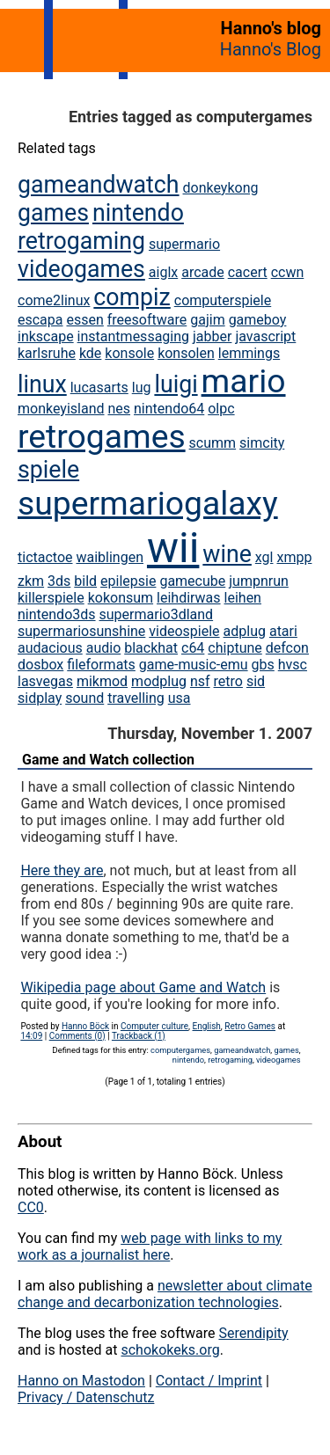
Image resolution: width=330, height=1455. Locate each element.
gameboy (258, 319)
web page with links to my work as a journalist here (150, 1246)
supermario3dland (156, 614)
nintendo (138, 213)
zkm (31, 581)
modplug (159, 681)
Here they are (61, 870)
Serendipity (253, 1333)
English (207, 1026)
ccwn (287, 272)
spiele (48, 470)
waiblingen (109, 557)
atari (283, 631)
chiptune (234, 648)
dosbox (40, 664)
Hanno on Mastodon (81, 1380)
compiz (131, 297)
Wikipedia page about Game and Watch (143, 987)
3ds (59, 581)
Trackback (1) (138, 1036)
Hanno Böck (85, 1026)
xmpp (294, 557)
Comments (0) (77, 1036)
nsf (200, 681)
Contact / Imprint (209, 1380)
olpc (221, 408)
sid (255, 681)
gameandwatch (99, 185)
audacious (50, 648)
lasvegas (45, 681)
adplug (245, 631)
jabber (212, 336)
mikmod (102, 681)
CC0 (31, 1207)
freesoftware (147, 319)
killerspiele (51, 597)
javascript (265, 336)
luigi (175, 384)
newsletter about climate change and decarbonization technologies (165, 1294)
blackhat (151, 648)
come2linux (54, 300)
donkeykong (221, 187)
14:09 (31, 1036)
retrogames (102, 436)
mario (244, 381)
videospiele (184, 631)
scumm (213, 443)
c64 (192, 648)
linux (42, 384)
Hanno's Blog (270, 49)
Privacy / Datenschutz (86, 1397)
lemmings (249, 353)
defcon (287, 648)
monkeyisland (61, 408)
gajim (207, 319)
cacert (248, 272)
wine (227, 554)
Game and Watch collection (108, 759)
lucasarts (99, 387)
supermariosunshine (81, 631)
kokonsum (120, 597)
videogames (81, 269)
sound (84, 698)
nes (118, 408)
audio (103, 648)
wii (173, 548)
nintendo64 (169, 408)
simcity (261, 443)
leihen (242, 597)
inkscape (46, 336)
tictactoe (45, 557)
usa (179, 698)
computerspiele (222, 300)
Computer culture (154, 1026)
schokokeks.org (170, 1350)
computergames (180, 1050)
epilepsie (128, 581)
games (53, 213)
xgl (264, 557)
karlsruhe (47, 353)
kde (90, 353)
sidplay (40, 698)
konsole (129, 353)
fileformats (101, 664)
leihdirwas (189, 597)
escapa (40, 319)
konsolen (186, 353)
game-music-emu (193, 664)
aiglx (163, 272)
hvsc (292, 664)
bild (85, 581)
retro (228, 681)
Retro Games (249, 1026)
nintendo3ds (57, 614)
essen (84, 319)
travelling (136, 698)
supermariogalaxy (148, 503)
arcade (202, 272)
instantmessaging (133, 336)
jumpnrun (259, 581)
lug (141, 387)
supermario (184, 244)
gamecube (192, 581)
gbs (263, 664)
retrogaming (81, 241)
